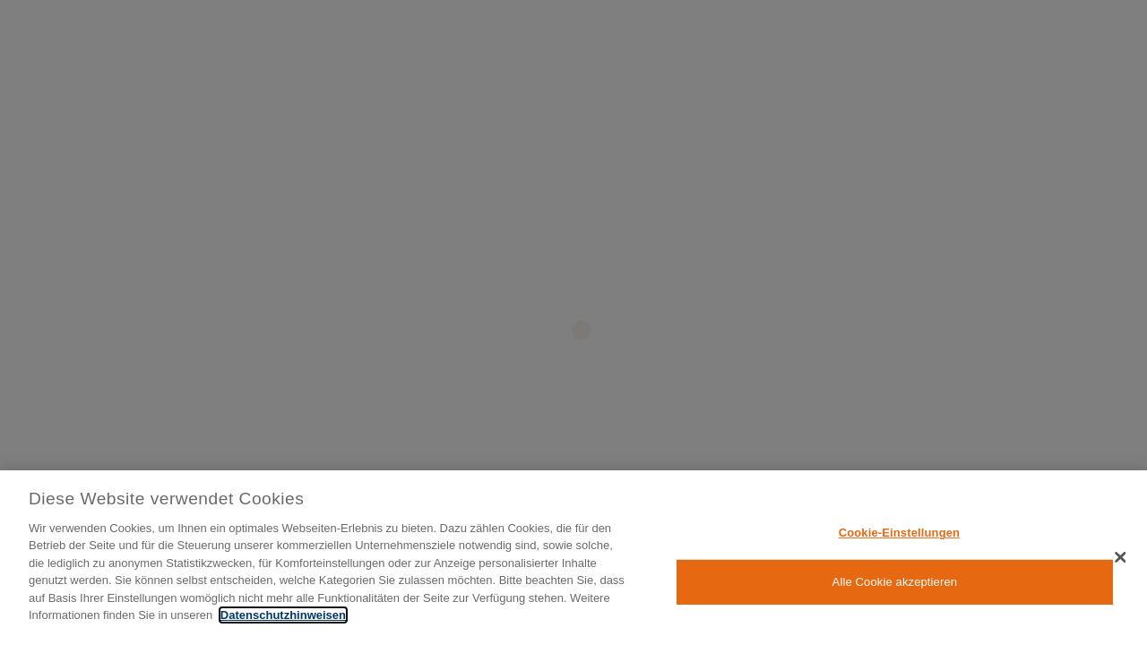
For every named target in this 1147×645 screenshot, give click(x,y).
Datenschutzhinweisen (283, 615)
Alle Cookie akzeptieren (895, 582)
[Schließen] (1120, 557)
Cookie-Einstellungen (900, 532)
